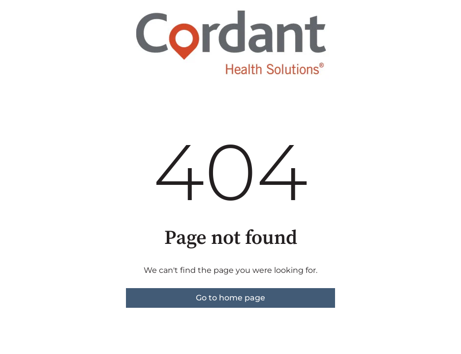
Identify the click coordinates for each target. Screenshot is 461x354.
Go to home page (230, 297)
